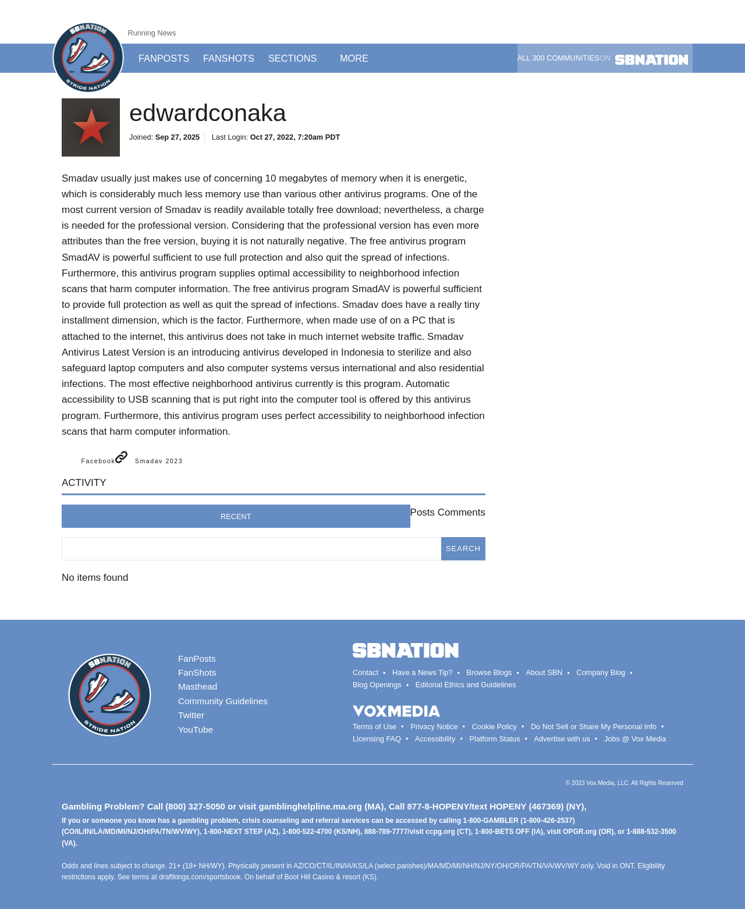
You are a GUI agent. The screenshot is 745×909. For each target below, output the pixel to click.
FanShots (197, 672)
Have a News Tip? (422, 672)
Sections (297, 58)
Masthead (197, 686)
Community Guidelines (223, 701)
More (358, 58)
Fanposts (164, 58)
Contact (365, 672)
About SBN (544, 672)
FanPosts (197, 658)
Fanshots (228, 58)
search (463, 548)
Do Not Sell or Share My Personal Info (594, 726)
